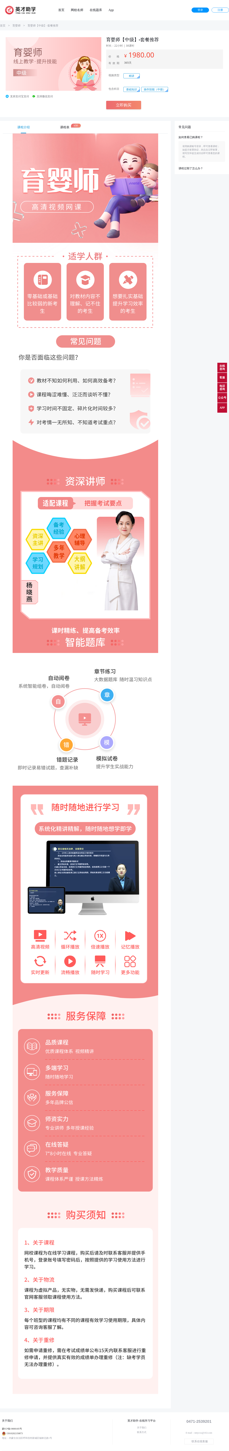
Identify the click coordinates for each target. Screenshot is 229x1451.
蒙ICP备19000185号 (12, 1428)
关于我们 (141, 1427)
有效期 (113, 63)
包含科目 (113, 88)
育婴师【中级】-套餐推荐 (43, 25)
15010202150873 (14, 1433)
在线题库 (96, 10)
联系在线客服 (200, 1441)
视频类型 (113, 75)
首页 (61, 10)
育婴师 (16, 25)
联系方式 (141, 1432)
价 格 (113, 56)
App (111, 10)
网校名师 (77, 10)
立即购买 (123, 105)
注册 (220, 10)
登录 (200, 10)
